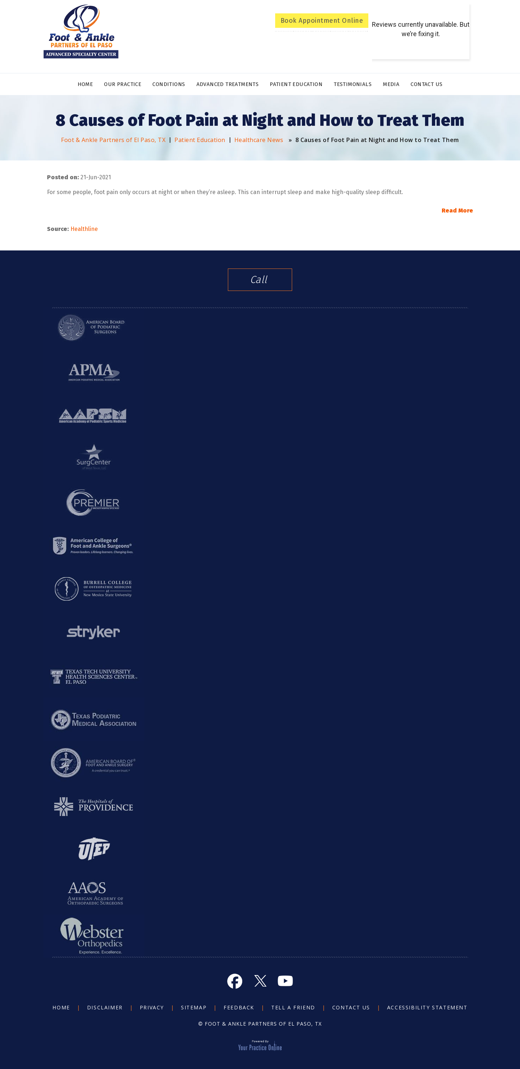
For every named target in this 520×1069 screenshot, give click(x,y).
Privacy (152, 1007)
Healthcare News (258, 140)
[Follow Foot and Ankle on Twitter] (260, 980)
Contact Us (426, 84)
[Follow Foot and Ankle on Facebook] (235, 980)
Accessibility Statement (427, 1007)
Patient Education (296, 84)
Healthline (84, 229)
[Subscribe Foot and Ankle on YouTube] (285, 980)
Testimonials (353, 84)
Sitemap (194, 1007)
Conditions (168, 84)
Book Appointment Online (322, 21)
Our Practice (122, 84)
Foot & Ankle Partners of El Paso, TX (113, 140)
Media (391, 84)
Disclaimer (105, 1007)
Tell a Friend (293, 1007)
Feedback (239, 1007)
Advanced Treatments (227, 84)
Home (85, 84)
